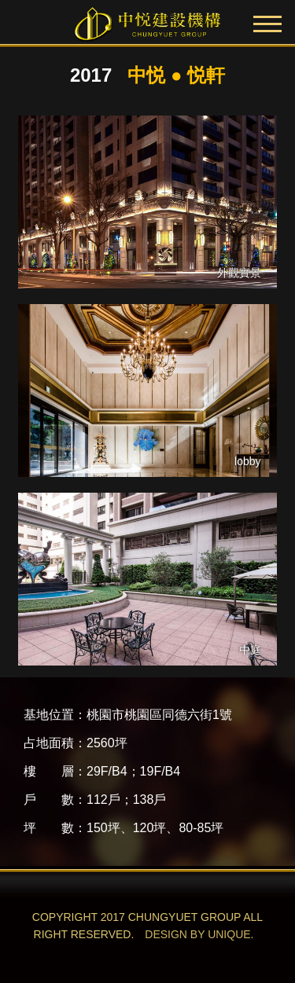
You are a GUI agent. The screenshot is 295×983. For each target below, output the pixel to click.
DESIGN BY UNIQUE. (199, 934)
